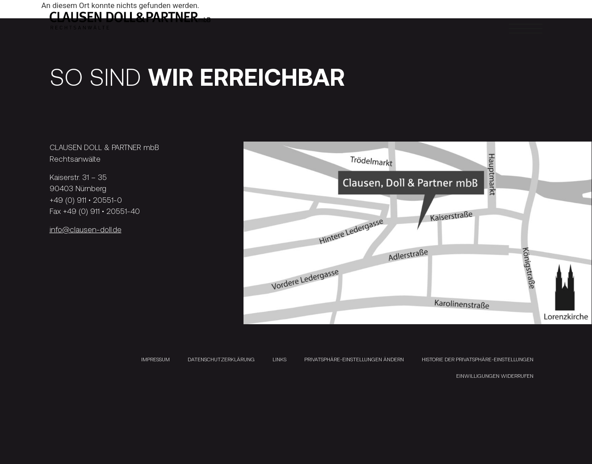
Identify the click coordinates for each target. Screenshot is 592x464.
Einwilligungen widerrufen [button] (494, 375)
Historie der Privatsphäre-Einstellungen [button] (477, 359)
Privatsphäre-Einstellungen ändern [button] (354, 359)
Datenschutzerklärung (221, 359)
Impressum (155, 359)
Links (279, 359)
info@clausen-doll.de (86, 229)
